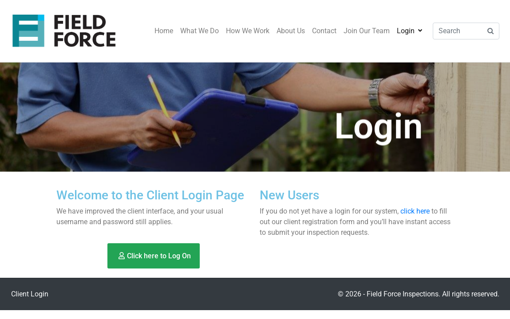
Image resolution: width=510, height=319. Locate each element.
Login (409, 31)
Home (163, 31)
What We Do (199, 31)
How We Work (247, 31)
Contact (324, 31)
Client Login (29, 294)
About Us (291, 31)
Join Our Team (367, 31)
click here (415, 211)
